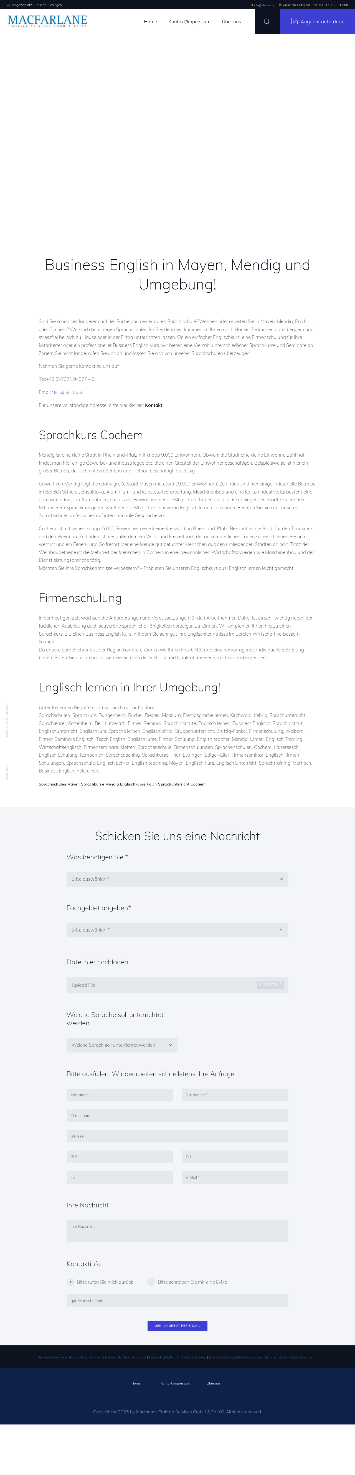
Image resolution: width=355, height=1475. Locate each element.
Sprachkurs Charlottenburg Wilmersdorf (132, 1407)
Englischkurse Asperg (76, 1407)
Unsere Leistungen (7, 720)
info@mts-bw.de (71, 392)
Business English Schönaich (105, 1399)
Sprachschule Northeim (59, 1399)
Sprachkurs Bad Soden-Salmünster (161, 1399)
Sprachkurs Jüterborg (257, 1399)
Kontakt (7, 772)
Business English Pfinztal (215, 1399)
